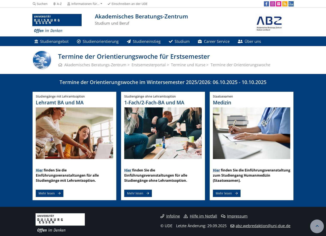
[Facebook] (266, 3)
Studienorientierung (98, 41)
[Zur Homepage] (57, 23)
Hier (39, 170)
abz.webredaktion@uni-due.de (263, 225)
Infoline (170, 216)
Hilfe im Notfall (200, 216)
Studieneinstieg (143, 41)
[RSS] (284, 3)
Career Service (213, 41)
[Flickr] (278, 3)
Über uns (249, 41)
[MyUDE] (291, 3)
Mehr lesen (47, 193)
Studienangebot (51, 41)
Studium (179, 41)
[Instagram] (272, 3)
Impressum (234, 216)
